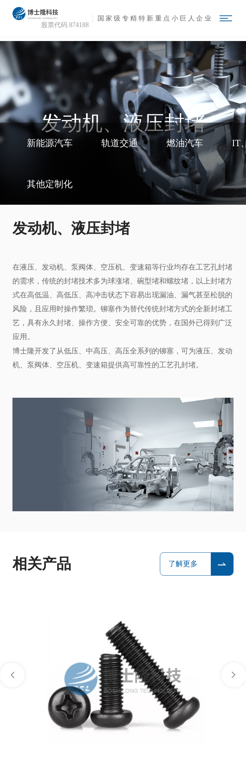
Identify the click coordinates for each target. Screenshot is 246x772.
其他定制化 (50, 184)
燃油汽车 (184, 143)
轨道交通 (119, 143)
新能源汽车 (50, 143)
